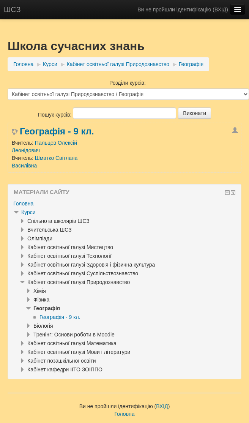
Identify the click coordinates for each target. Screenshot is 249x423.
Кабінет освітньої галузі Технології (69, 256)
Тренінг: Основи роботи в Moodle (74, 334)
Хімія (39, 291)
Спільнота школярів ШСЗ (58, 221)
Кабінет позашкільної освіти (61, 361)
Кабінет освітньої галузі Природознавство (118, 64)
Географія (191, 64)
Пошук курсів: (55, 115)
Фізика (41, 300)
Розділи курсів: (127, 83)
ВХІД (220, 9)
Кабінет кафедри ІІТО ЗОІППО (64, 369)
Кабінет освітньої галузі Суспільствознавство (82, 273)
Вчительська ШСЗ (49, 230)
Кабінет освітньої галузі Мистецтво (70, 247)
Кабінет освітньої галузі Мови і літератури (78, 352)
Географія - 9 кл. (57, 131)
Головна (23, 64)
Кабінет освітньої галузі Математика (72, 343)
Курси (50, 64)
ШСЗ (12, 9)
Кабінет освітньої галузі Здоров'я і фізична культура (91, 265)
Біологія (43, 326)
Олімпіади (39, 238)
